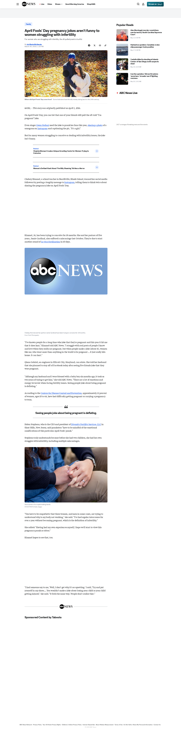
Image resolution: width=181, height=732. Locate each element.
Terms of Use (119, 726)
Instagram (42, 129)
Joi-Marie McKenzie (34, 45)
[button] (17, 4)
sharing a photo (95, 126)
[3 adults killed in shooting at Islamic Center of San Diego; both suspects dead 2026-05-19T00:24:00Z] (139, 65)
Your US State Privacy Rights (52, 726)
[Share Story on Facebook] (88, 46)
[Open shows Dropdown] (59, 4)
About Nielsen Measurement (105, 726)
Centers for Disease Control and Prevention (61, 394)
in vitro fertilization (50, 242)
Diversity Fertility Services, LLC (86, 425)
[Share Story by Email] (99, 46)
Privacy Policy (37, 726)
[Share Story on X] (94, 46)
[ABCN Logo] (28, 4)
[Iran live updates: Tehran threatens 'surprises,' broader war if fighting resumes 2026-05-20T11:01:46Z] (139, 80)
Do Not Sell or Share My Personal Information (138, 726)
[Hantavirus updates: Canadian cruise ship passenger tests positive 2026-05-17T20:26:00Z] (139, 50)
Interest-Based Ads (89, 726)
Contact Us (157, 726)
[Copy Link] (105, 46)
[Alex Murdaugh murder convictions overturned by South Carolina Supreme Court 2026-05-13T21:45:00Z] (139, 36)
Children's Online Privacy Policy (72, 726)
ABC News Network (26, 726)
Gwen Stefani (42, 126)
